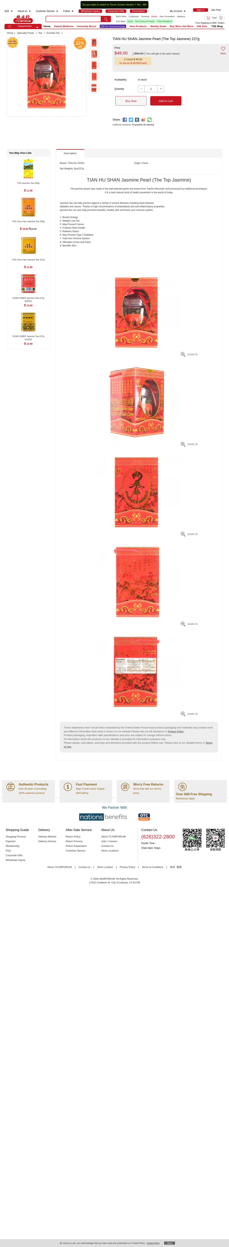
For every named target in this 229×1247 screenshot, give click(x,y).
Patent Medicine (164, 21)
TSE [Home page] (23, 19)
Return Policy (73, 836)
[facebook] (125, 120)
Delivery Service (47, 841)
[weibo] (143, 120)
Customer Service (75, 850)
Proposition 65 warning (143, 124)
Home (46, 26)
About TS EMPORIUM (113, 836)
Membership (12, 846)
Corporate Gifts (14, 855)
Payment (10, 841)
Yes (139, 4)
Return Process (74, 841)
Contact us (84, 867)
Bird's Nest (121, 16)
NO (144, 4)
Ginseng (145, 16)
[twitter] (131, 120)
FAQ (8, 850)
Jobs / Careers (109, 841)
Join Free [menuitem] (216, 10)
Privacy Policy (176, 731)
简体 (172, 867)
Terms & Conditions (152, 867)
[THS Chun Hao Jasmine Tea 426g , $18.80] (28, 221)
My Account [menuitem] (176, 11)
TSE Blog (217, 26)
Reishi (154, 16)
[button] (37, 27)
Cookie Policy (153, 1243)
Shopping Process (16, 836)
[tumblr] (137, 120)
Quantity (119, 88)
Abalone (181, 16)
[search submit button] (106, 19)
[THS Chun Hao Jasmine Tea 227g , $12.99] (28, 260)
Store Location (105, 867)
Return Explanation (76, 846)
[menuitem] (11, 11)
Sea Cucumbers (167, 16)
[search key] (73, 19)
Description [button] (70, 153)
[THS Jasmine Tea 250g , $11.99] (28, 183)
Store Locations (110, 850)
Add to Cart (166, 101)
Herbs (130, 21)
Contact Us (107, 846)
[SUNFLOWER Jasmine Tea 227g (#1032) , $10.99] (28, 336)
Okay (169, 1243)
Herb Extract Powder (145, 21)
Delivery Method (47, 836)
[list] (151, 19)
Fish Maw (120, 21)
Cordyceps (133, 16)
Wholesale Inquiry (15, 860)
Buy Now (131, 101)
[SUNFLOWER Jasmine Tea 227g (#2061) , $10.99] (28, 298)
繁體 (179, 867)
